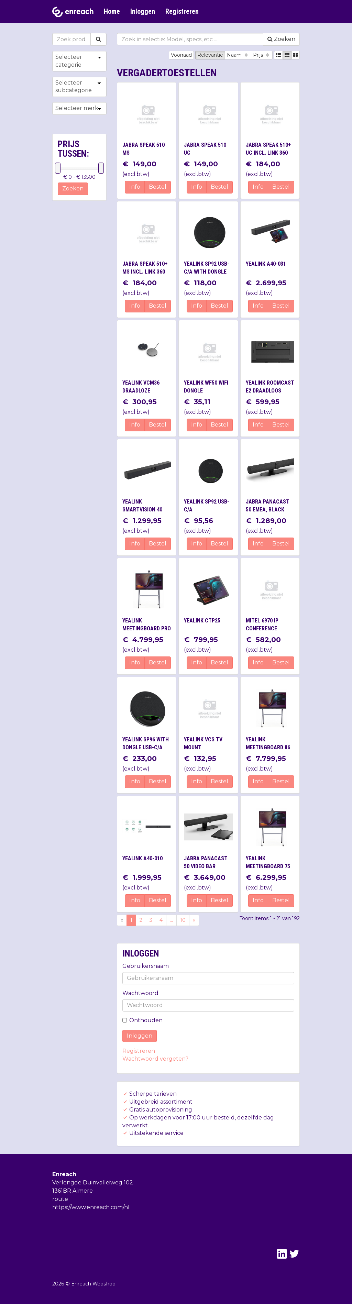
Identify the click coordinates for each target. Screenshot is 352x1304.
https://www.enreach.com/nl (91, 1207)
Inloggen (142, 11)
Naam (238, 55)
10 (183, 920)
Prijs (262, 55)
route (60, 1199)
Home (112, 11)
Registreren (182, 11)
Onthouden (142, 1020)
